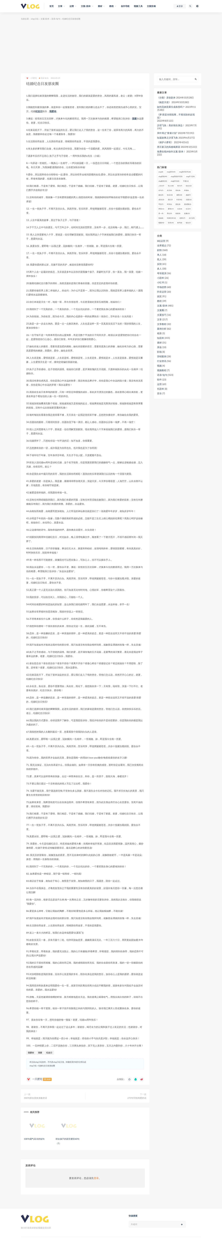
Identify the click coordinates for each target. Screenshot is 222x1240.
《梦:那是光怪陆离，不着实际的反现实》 (176, 116)
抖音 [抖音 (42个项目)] (179, 199)
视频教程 (161, 370)
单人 (159, 254)
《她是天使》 (164, 102)
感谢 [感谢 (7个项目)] (188, 195)
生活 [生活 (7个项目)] (188, 209)
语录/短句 (55, 19)
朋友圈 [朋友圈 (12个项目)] (187, 204)
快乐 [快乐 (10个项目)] (170, 195)
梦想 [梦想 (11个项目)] (161, 209)
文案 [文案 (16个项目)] (188, 199)
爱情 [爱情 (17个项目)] (171, 209)
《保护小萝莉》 (165, 142)
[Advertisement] (111, 47)
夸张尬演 (161, 273)
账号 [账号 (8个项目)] (179, 223)
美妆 (159, 347)
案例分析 (161, 328)
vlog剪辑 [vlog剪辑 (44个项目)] (162, 176)
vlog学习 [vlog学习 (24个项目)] (190, 176)
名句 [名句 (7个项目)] (160, 190)
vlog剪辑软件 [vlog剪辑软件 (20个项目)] (176, 176)
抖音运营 (161, 291)
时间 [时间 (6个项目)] (169, 204)
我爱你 (52, 111)
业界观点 (161, 245)
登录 (96, 1178)
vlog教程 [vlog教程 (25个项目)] (162, 181)
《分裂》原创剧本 (166, 97)
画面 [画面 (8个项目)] (177, 213)
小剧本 (160, 277)
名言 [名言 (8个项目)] (169, 190)
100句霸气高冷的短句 (34, 1139)
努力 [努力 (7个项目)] (179, 186)
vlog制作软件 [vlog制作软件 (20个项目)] (185, 172)
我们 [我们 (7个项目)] (170, 199)
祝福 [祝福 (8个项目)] (160, 218)
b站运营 (161, 240)
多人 (159, 268)
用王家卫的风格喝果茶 (168, 146)
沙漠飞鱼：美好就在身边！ (171, 125)
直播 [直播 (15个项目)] (187, 213)
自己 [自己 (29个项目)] (192, 218)
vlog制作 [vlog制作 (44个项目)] (171, 172)
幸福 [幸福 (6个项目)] (186, 190)
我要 (134, 118)
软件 (159, 379)
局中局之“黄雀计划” (167, 133)
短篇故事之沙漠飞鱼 (167, 137)
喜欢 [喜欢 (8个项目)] (177, 190)
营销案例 (161, 356)
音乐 (159, 393)
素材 (159, 342)
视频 (159, 365)
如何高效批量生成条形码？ (171, 106)
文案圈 (160, 310)
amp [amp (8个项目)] (160, 172)
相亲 (159, 333)
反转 (159, 264)
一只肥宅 (31, 78)
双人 (159, 259)
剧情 (159, 250)
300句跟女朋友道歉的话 (35, 1098)
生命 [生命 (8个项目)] (179, 209)
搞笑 (159, 296)
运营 (159, 384)
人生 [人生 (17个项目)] (161, 186)
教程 (159, 301)
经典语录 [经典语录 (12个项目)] (171, 218)
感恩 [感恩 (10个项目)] (179, 195)
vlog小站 (35, 19)
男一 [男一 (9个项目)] (160, 213)
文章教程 (161, 324)
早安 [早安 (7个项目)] (160, 204)
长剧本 (160, 388)
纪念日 (38, 111)
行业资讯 (161, 361)
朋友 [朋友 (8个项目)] (177, 204)
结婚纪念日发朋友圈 (46, 1066)
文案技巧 (161, 314)
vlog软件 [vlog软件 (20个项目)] (175, 181)
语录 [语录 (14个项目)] (171, 223)
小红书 (160, 282)
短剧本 (160, 338)
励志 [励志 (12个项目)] (188, 186)
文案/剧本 (45, 19)
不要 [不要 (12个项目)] (186, 181)
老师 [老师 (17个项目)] (182, 218)
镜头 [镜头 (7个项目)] (188, 223)
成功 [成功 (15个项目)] (161, 199)
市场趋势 (161, 287)
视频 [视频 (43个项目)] (161, 223)
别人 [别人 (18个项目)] (171, 186)
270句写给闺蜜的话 (136, 1098)
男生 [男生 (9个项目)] (169, 213)
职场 (159, 351)
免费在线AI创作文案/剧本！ (171, 151)
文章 (159, 319)
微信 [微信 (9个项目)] (160, 195)
